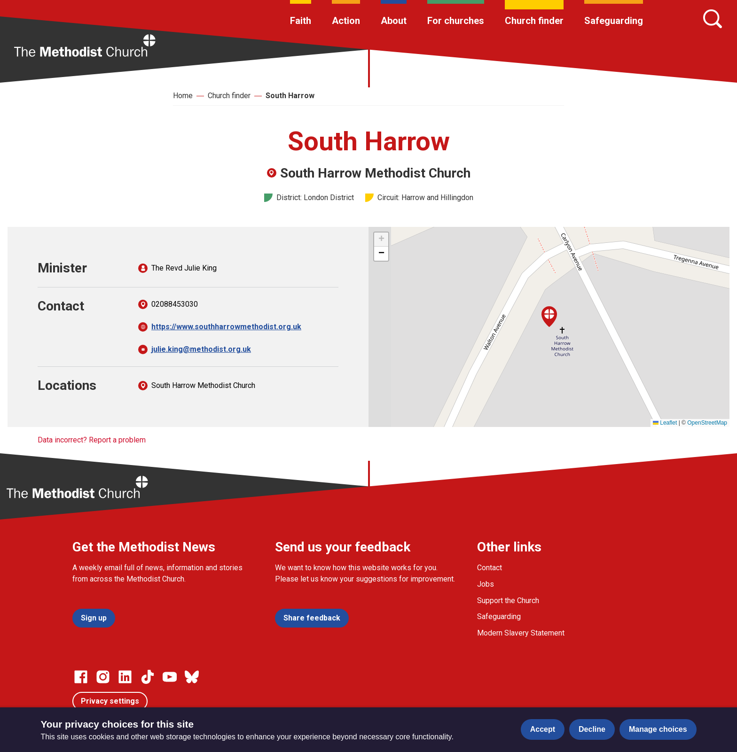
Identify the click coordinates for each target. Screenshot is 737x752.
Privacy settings (110, 701)
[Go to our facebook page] (80, 676)
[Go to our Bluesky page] (191, 676)
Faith (300, 20)
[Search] (712, 18)
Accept (542, 729)
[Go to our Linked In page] (125, 676)
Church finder (534, 20)
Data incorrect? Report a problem (92, 439)
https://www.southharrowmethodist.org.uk (226, 326)
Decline (592, 729)
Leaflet (665, 422)
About (394, 20)
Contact (489, 567)
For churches (455, 20)
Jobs (485, 584)
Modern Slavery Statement (521, 632)
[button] (549, 316)
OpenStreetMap (707, 422)
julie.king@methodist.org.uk (201, 349)
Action (346, 20)
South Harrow (290, 95)
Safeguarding (613, 20)
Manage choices (658, 729)
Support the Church (508, 600)
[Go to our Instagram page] (102, 676)
